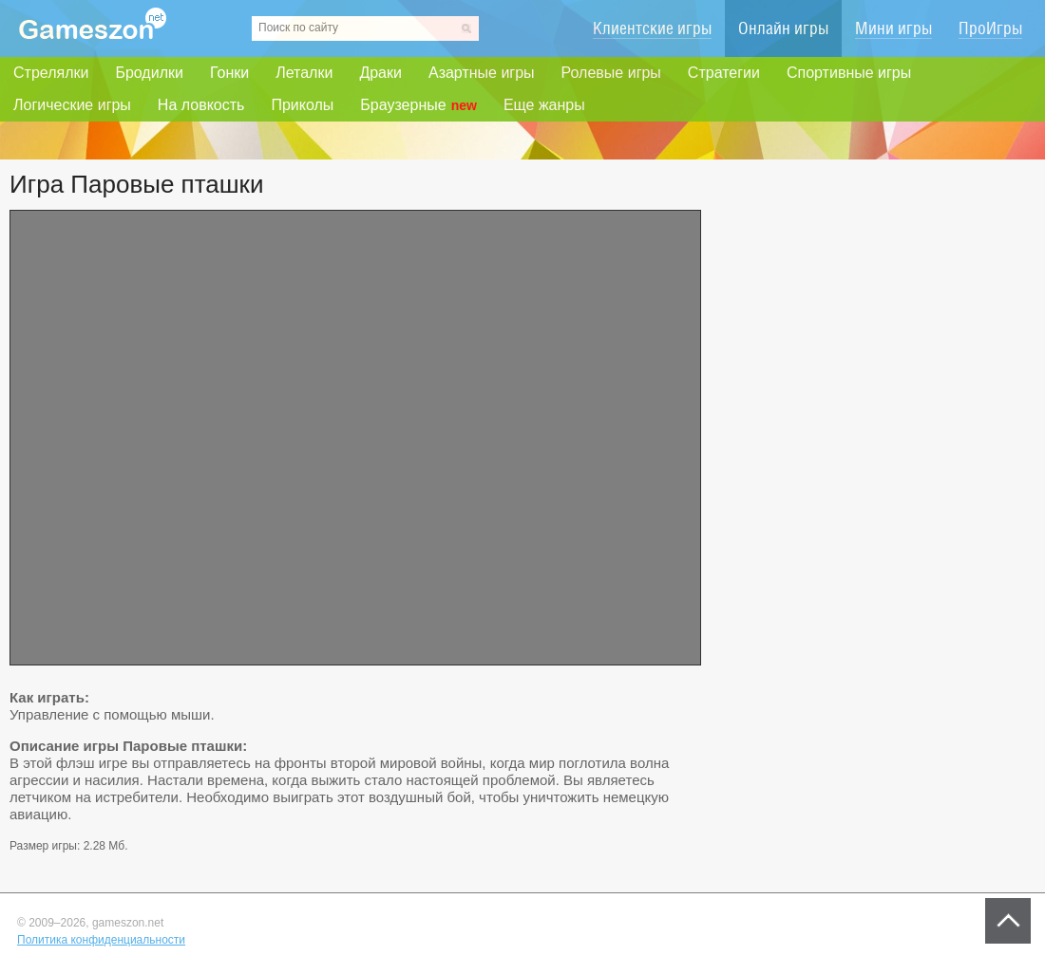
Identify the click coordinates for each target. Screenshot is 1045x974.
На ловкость (201, 105)
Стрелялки (50, 73)
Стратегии (724, 73)
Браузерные (418, 105)
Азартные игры (481, 73)
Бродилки (149, 73)
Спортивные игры (849, 73)
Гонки (229, 73)
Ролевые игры (611, 73)
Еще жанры (544, 105)
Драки (380, 73)
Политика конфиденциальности (101, 939)
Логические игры (72, 105)
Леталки (304, 73)
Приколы (302, 105)
